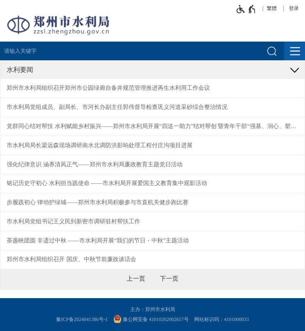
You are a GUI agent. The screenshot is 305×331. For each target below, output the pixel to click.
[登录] (296, 8)
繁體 (272, 8)
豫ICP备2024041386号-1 (82, 319)
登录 (294, 8)
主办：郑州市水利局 (152, 309)
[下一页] (169, 278)
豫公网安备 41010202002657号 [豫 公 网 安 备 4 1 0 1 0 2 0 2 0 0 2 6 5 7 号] (151, 319)
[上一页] (135, 278)
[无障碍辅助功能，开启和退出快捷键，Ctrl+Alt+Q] (246, 9)
